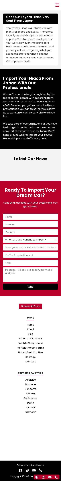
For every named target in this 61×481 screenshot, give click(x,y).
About (30, 329)
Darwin (30, 393)
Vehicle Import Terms (30, 348)
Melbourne (30, 398)
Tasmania (30, 412)
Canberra (30, 389)
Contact (31, 361)
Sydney (30, 407)
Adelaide (30, 380)
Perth (30, 403)
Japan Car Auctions (30, 338)
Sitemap (31, 357)
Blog (30, 334)
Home (30, 324)
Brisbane (30, 384)
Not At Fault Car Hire (30, 352)
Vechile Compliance (30, 343)
